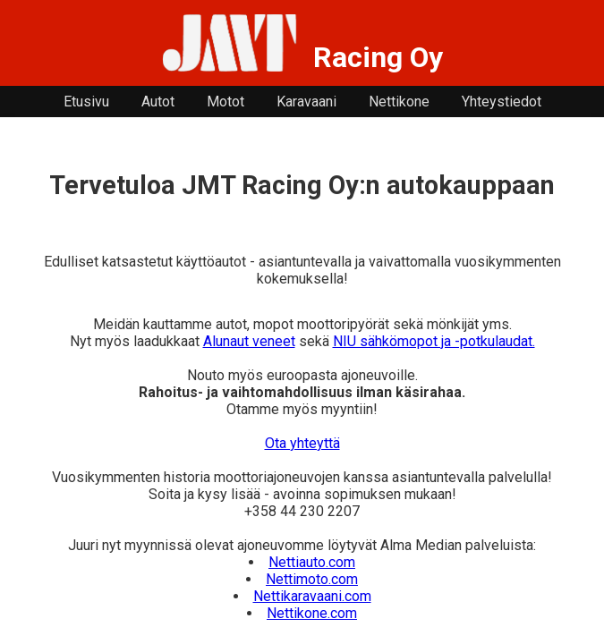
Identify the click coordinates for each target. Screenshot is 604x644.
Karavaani (306, 101)
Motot (225, 101)
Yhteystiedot (501, 101)
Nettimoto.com (312, 579)
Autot (157, 101)
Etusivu (86, 101)
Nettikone (399, 101)
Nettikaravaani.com (312, 596)
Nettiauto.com (311, 562)
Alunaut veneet (249, 341)
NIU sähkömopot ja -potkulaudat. (434, 341)
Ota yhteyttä (302, 443)
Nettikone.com (312, 613)
